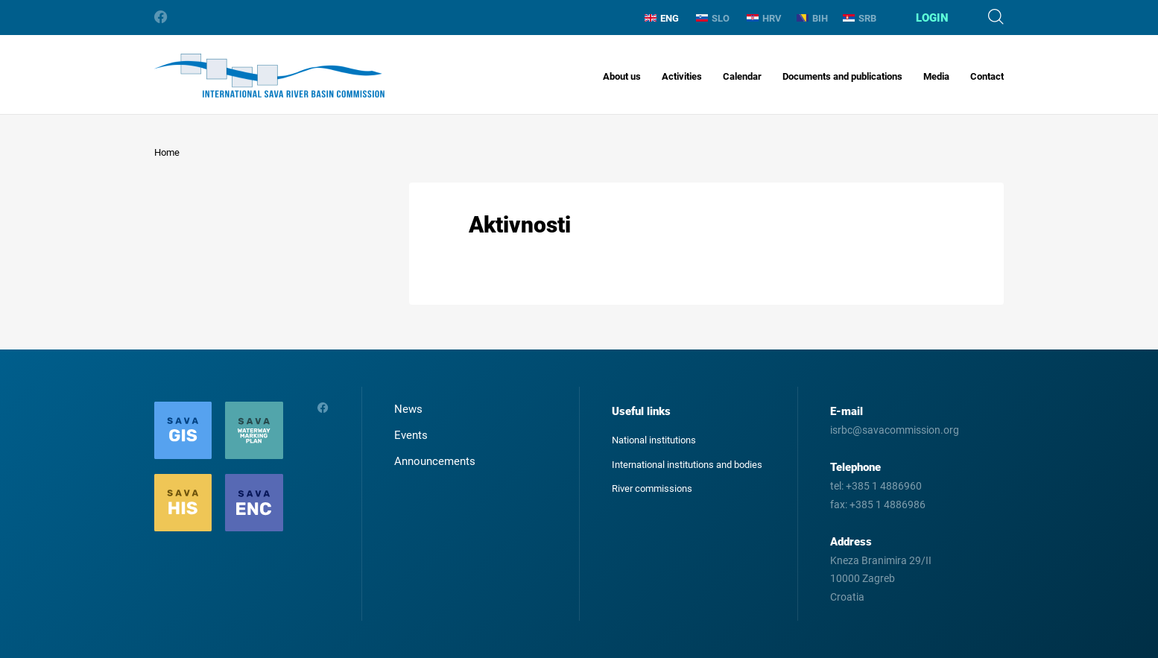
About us (622, 76)
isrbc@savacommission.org (894, 430)
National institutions (654, 440)
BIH (812, 18)
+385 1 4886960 (884, 486)
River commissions (652, 488)
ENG (662, 18)
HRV (764, 18)
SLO (713, 18)
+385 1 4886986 (887, 504)
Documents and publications (842, 76)
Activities (682, 76)
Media (936, 76)
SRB (859, 18)
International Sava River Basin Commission (269, 76)
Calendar (742, 76)
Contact (987, 76)
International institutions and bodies (687, 464)
